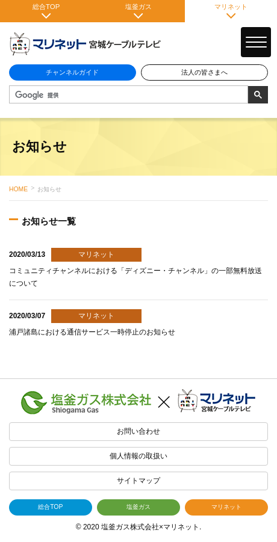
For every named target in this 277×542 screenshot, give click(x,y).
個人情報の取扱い (138, 456)
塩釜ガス (138, 11)
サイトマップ (138, 480)
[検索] (127, 95)
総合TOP (46, 11)
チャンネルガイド (72, 72)
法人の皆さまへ (204, 72)
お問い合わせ (138, 431)
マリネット (231, 11)
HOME (18, 189)
